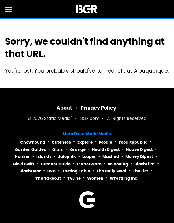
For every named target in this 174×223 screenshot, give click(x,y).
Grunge (78, 149)
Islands (43, 156)
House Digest (139, 149)
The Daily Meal (111, 171)
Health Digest (106, 149)
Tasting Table (76, 171)
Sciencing (118, 164)
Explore (85, 142)
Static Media (57, 118)
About (64, 108)
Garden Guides (30, 149)
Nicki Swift (23, 164)
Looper (89, 156)
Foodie (105, 142)
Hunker (22, 156)
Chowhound (32, 142)
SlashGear (30, 171)
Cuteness (61, 142)
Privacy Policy (98, 108)
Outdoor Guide (56, 164)
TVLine (74, 178)
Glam (58, 149)
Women (95, 178)
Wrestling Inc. (124, 178)
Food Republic (133, 142)
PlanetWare (89, 164)
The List (140, 171)
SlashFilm (145, 164)
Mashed (110, 156)
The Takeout (48, 178)
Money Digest (139, 156)
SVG (51, 171)
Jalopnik (67, 156)
